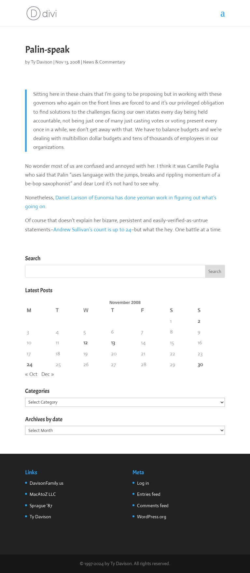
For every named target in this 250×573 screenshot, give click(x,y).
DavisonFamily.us (46, 483)
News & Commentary (104, 62)
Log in (143, 483)
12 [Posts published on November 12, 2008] (85, 342)
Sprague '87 (41, 506)
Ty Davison (41, 62)
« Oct (31, 374)
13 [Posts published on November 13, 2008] (113, 342)
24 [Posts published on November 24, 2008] (29, 364)
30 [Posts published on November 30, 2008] (200, 364)
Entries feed (148, 494)
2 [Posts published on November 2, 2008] (199, 321)
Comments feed (153, 506)
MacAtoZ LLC (43, 494)
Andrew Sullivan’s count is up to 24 (92, 229)
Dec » (47, 374)
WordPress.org (151, 517)
